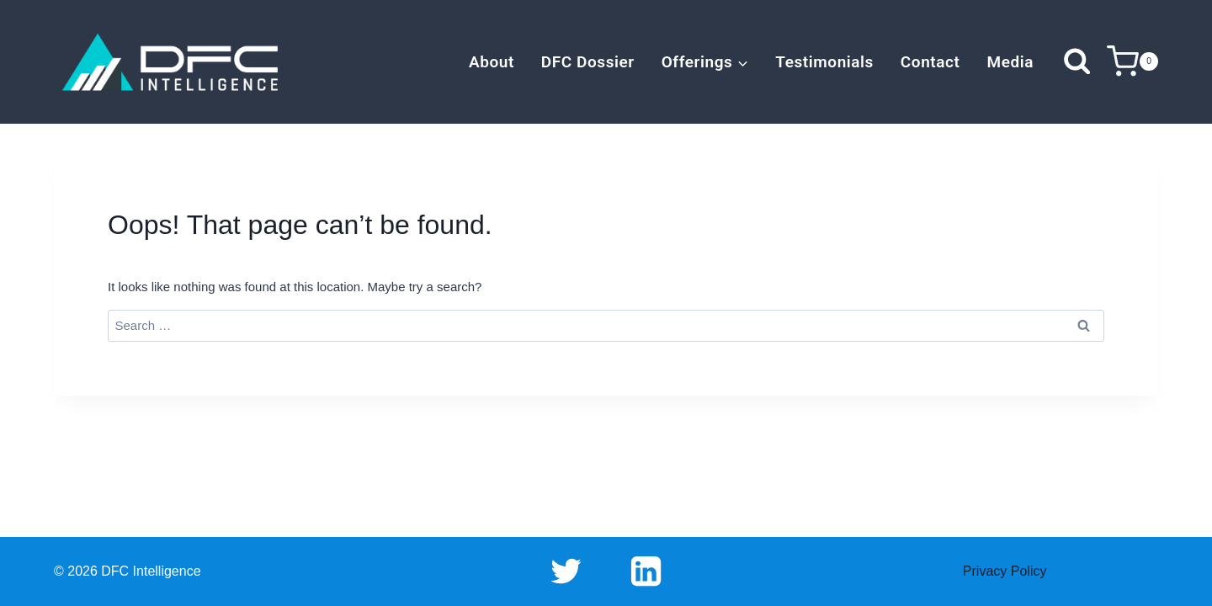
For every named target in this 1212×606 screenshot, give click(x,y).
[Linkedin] (645, 571)
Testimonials (824, 62)
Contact (930, 62)
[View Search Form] (1076, 61)
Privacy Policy (1005, 571)
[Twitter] (566, 571)
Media (1010, 62)
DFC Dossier (588, 62)
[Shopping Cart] (1132, 62)
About (491, 62)
